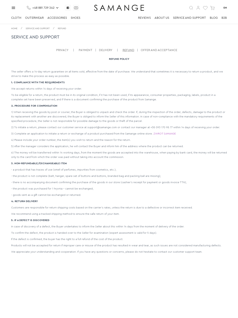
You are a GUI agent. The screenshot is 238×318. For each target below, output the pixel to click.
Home (14, 28)
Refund (62, 28)
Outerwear (34, 17)
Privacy (62, 50)
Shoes (75, 17)
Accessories (57, 17)
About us (162, 17)
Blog (214, 17)
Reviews (144, 17)
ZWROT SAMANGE (164, 133)
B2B (224, 17)
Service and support (189, 17)
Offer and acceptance (159, 50)
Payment (85, 50)
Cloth (16, 17)
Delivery (105, 50)
